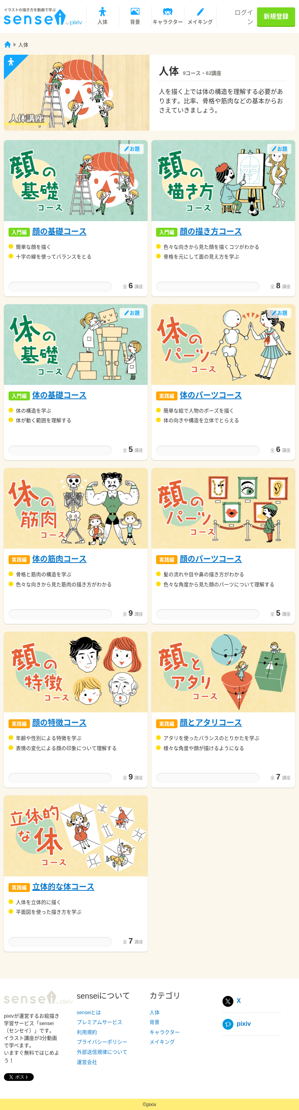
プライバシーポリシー (102, 1042)
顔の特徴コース (59, 723)
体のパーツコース (211, 395)
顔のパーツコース (211, 559)
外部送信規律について (102, 1052)
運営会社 (87, 1062)
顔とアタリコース (211, 723)
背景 (155, 1022)
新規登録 (276, 16)
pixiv (237, 1023)
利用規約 (87, 1032)
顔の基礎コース (59, 231)
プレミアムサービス (99, 1022)
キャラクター (165, 1032)
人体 (155, 1012)
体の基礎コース (59, 395)
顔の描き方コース (211, 231)
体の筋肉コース (59, 559)
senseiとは (89, 1012)
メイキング (162, 1042)
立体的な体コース (63, 887)
